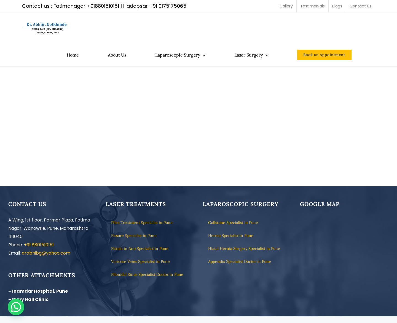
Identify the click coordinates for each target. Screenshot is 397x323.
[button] (16, 307)
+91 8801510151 (39, 245)
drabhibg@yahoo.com (46, 253)
